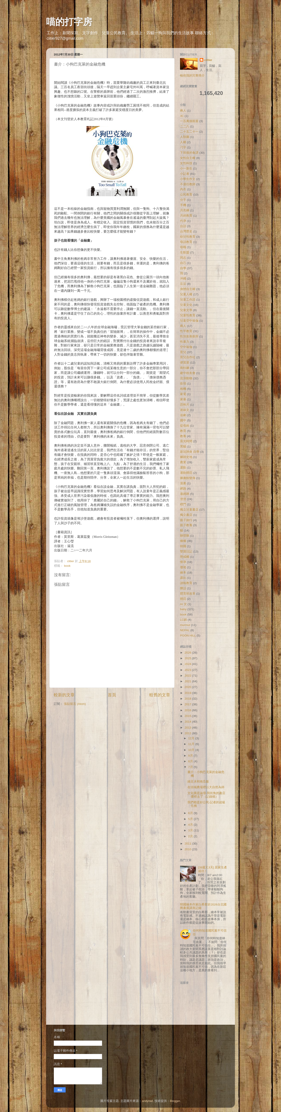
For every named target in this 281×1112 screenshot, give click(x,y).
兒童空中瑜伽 (189, 320)
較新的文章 (64, 695)
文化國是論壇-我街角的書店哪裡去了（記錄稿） (206, 794)
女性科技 (186, 163)
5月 (191, 819)
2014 (188, 721)
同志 (183, 257)
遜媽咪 (184, 493)
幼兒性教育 (187, 236)
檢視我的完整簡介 (192, 75)
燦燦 (183, 541)
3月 (191, 830)
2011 (188, 843)
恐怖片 (184, 404)
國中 (183, 420)
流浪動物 (186, 378)
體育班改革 (187, 593)
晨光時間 (186, 441)
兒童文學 (186, 310)
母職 (183, 247)
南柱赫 (184, 367)
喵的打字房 (69, 22)
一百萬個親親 (189, 121)
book (67, 565)
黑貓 (183, 446)
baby (183, 609)
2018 (188, 698)
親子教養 (186, 525)
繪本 (183, 572)
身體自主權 (187, 289)
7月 (191, 767)
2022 (188, 675)
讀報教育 (186, 583)
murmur (185, 625)
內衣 (183, 189)
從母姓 (184, 425)
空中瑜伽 (186, 347)
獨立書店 (186, 515)
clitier (208, 60)
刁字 (183, 147)
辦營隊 (184, 535)
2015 (188, 716)
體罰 (183, 599)
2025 (188, 658)
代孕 (183, 221)
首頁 (112, 695)
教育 (183, 431)
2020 (188, 687)
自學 (183, 268)
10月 (191, 750)
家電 (183, 394)
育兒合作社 (187, 357)
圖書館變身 (187, 478)
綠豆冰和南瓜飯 (198, 781)
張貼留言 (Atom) (75, 704)
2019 (188, 693)
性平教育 (186, 331)
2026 (188, 652)
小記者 (184, 173)
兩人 (183, 110)
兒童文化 (186, 305)
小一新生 (186, 168)
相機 (183, 388)
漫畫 (183, 483)
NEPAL (184, 630)
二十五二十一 (189, 131)
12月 (191, 738)
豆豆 (183, 283)
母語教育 (186, 242)
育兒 (183, 352)
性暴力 (184, 341)
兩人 (183, 326)
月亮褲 (184, 210)
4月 (191, 824)
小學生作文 (187, 179)
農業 (183, 462)
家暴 (183, 399)
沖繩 (183, 278)
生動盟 (184, 252)
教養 (183, 436)
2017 (188, 704)
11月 (191, 744)
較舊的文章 (159, 695)
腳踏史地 (186, 457)
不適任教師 (187, 184)
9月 (191, 755)
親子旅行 (186, 520)
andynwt (147, 1101)
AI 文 (183, 604)
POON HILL (188, 635)
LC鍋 (183, 619)
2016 (188, 710)
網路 (183, 488)
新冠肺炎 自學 (189, 451)
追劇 (183, 415)
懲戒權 (184, 556)
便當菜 (184, 362)
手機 (183, 205)
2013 (188, 727)
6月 (191, 813)
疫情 (183, 383)
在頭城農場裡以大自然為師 (205, 787)
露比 (183, 577)
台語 (183, 226)
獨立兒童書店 (189, 509)
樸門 (183, 504)
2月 (191, 836)
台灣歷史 (186, 231)
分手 (183, 199)
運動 (183, 467)
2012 (188, 733)
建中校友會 (187, 373)
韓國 (183, 546)
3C (182, 116)
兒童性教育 (187, 315)
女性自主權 (187, 158)
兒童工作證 (187, 299)
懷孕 (183, 562)
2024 (188, 664)
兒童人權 (186, 294)
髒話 (183, 588)
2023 (188, 670)
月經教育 (186, 215)
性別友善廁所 (189, 336)
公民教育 (186, 194)
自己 (183, 263)
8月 (191, 761)
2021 (188, 681)
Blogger (175, 1101)
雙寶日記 (186, 551)
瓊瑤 (183, 567)
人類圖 (184, 137)
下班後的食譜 (189, 152)
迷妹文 (184, 410)
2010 (188, 849)
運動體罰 (186, 472)
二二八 (184, 126)
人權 (183, 142)
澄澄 (183, 499)
